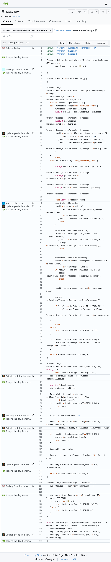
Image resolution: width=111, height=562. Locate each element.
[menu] (39, 559)
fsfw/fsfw (16, 16)
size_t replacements (15, 203)
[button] (33, 48)
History (88, 43)
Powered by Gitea (33, 555)
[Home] (6, 4)
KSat (9, 11)
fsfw (17, 11)
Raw (62, 43)
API (74, 559)
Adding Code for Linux (17, 69)
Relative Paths (13, 48)
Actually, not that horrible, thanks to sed (26, 376)
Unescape (101, 43)
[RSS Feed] (71, 11)
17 (85, 11)
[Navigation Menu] (106, 3)
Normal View (74, 43)
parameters (65, 30)
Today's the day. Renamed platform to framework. (30, 57)
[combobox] (17, 36)
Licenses (64, 559)
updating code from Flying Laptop (22, 133)
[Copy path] (96, 30)
